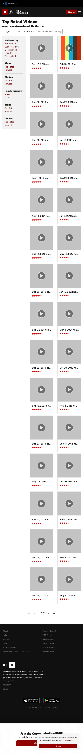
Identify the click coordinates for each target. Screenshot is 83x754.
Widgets (6, 639)
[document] (58, 742)
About (5, 631)
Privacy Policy (68, 740)
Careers (6, 689)
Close (58, 746)
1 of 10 (42, 612)
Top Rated (9, 66)
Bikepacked (10, 56)
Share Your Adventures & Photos (16, 651)
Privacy (54, 707)
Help (5, 635)
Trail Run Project (48, 643)
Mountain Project (49, 631)
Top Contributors (9, 647)
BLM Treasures (12, 46)
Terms (47, 707)
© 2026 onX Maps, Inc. (34, 707)
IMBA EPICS (10, 43)
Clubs (5, 643)
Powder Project (48, 647)
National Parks (48, 651)
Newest (8, 70)
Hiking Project (48, 639)
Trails (7, 97)
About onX (7, 685)
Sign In (71, 12)
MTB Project (47, 635)
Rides (7, 94)
